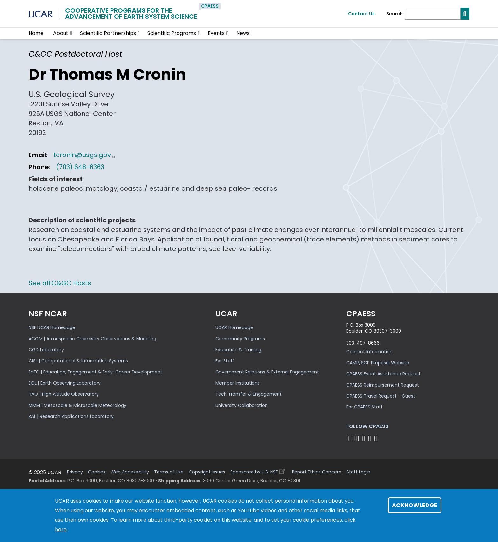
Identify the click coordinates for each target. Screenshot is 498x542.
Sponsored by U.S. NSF (258, 470)
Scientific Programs (171, 33)
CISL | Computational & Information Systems (78, 361)
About (60, 33)
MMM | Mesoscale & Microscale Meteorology (77, 405)
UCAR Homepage (234, 327)
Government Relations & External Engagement (267, 372)
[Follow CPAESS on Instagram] (370, 438)
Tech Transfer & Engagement (248, 394)
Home (36, 33)
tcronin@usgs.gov (84, 154)
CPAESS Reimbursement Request (382, 385)
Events (216, 33)
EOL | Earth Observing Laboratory (65, 383)
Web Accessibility (130, 472)
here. (61, 529)
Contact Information (369, 351)
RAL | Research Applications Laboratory (71, 416)
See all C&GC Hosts (60, 283)
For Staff (224, 361)
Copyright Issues (207, 472)
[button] (71, 33)
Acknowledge (414, 505)
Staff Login (358, 472)
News (243, 33)
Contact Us (361, 13)
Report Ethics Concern (316, 472)
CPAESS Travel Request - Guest (380, 396)
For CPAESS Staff (364, 407)
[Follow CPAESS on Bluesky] (353, 438)
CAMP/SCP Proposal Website (377, 363)
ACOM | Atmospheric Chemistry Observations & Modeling (92, 338)
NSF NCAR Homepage (52, 327)
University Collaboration (241, 405)
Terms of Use (169, 472)
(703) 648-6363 (80, 166)
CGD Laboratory (46, 350)
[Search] (433, 14)
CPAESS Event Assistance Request (383, 374)
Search (394, 14)
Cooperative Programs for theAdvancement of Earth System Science (131, 13)
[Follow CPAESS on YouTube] (376, 438)
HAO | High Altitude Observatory (64, 394)
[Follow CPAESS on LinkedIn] (364, 438)
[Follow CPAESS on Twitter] (358, 438)
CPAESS (210, 6)
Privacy (75, 472)
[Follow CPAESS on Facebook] (348, 438)
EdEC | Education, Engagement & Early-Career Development (95, 372)
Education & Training (238, 350)
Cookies (96, 472)
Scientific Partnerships (108, 33)
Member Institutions (237, 383)
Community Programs (240, 338)
